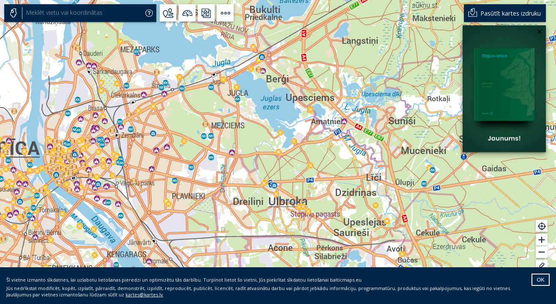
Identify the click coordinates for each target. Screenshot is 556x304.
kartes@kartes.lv (144, 294)
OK (541, 280)
